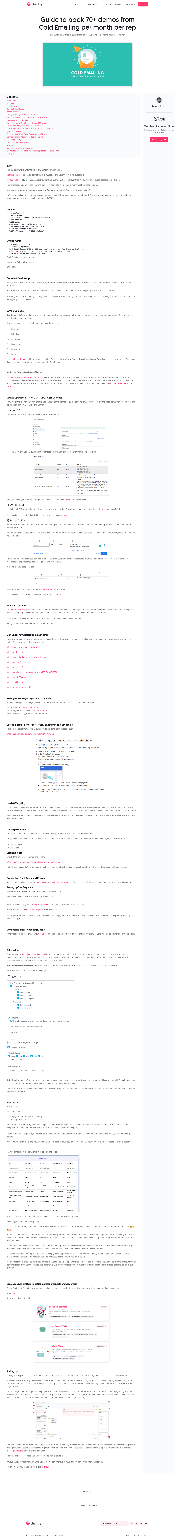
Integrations (106, 4)
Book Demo (143, 4)
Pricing (118, 4)
